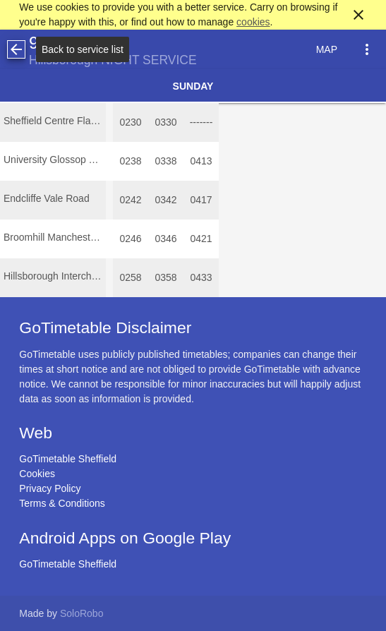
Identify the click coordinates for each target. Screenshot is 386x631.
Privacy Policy (49, 488)
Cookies (37, 473)
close (358, 14)
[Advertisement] (193, 591)
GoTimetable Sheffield (67, 458)
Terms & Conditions (61, 503)
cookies (253, 22)
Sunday (193, 86)
